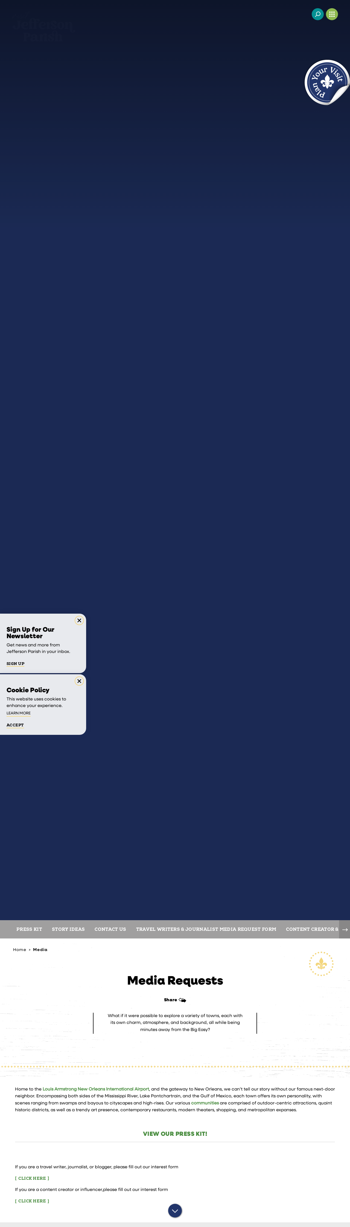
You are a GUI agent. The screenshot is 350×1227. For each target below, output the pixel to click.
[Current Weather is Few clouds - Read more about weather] (303, 14)
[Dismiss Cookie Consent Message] (79, 681)
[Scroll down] (175, 1211)
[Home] (43, 21)
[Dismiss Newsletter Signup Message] (79, 620)
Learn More (19, 713)
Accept (15, 725)
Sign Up (15, 664)
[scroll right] (344, 929)
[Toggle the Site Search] (318, 14)
